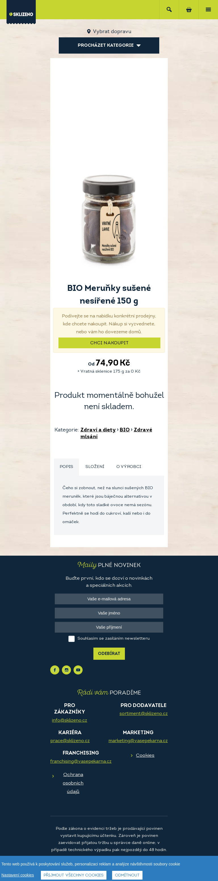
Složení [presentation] (94, 467)
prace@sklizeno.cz (70, 741)
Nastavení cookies (17, 875)
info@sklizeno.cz (69, 720)
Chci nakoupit (109, 343)
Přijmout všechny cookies (74, 875)
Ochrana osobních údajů (73, 783)
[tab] (66, 467)
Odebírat (109, 654)
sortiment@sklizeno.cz (144, 714)
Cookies (145, 755)
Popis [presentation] (66, 467)
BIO (125, 430)
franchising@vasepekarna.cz (81, 761)
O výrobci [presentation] (128, 467)
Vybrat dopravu (112, 32)
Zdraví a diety (98, 430)
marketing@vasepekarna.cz (138, 741)
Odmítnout (127, 875)
